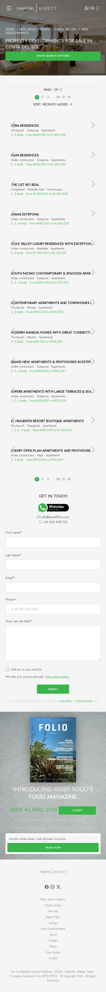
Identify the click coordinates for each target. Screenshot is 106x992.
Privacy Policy (65, 701)
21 (63, 97)
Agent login (53, 917)
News (53, 946)
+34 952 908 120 (53, 522)
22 (69, 97)
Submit (53, 689)
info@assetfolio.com (53, 517)
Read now (53, 848)
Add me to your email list (26, 669)
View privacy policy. (57, 677)
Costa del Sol (66, 29)
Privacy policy (53, 905)
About (53, 935)
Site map (53, 911)
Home (10, 29)
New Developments (34, 29)
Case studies (53, 952)
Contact (53, 940)
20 (58, 97)
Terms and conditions (53, 899)
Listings (53, 923)
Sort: (53, 104)
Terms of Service (84, 701)
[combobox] (12, 609)
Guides (53, 958)
